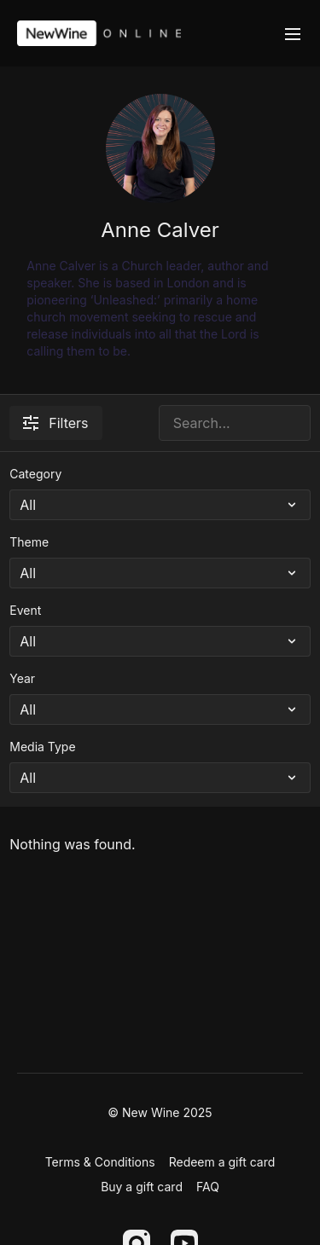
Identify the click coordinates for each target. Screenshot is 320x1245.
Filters (55, 422)
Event (25, 610)
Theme (29, 542)
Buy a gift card (142, 1186)
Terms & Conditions (100, 1162)
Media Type (42, 746)
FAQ (207, 1186)
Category (35, 473)
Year (22, 678)
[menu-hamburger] (292, 33)
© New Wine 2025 (160, 1113)
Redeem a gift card (222, 1162)
